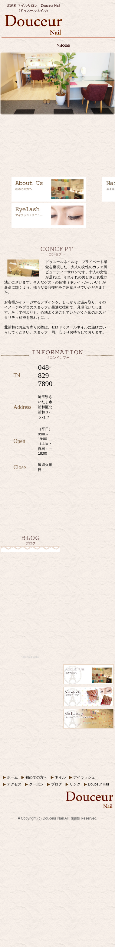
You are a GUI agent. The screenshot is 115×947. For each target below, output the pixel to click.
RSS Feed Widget (30, 657)
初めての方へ (36, 777)
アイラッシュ (84, 777)
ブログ (56, 784)
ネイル (60, 777)
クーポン (36, 784)
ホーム (12, 777)
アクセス (14, 784)
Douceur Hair (99, 784)
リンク (75, 784)
